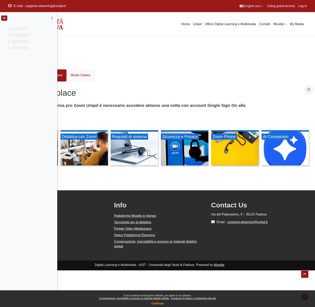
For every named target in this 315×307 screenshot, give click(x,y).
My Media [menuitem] (297, 24)
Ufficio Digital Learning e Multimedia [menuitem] (230, 24)
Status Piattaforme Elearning (168, 271)
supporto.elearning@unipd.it (46, 6)
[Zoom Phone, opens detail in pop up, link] (285, 148)
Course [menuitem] (84, 75)
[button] (251, 6)
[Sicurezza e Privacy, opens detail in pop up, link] (235, 148)
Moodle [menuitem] (278, 24)
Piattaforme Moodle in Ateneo (169, 252)
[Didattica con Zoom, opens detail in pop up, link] (136, 148)
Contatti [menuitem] (264, 24)
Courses (71, 48)
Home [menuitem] (185, 24)
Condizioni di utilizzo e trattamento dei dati (193, 298)
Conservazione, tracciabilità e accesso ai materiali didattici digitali (134, 298)
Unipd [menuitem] (197, 24)
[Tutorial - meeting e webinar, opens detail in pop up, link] (86, 148)
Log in (302, 6)
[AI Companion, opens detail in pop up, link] (86, 186)
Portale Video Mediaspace (166, 265)
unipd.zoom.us (107, 110)
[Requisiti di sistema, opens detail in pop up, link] (186, 148)
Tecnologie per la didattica (166, 259)
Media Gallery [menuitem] (107, 75)
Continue (157, 303)
